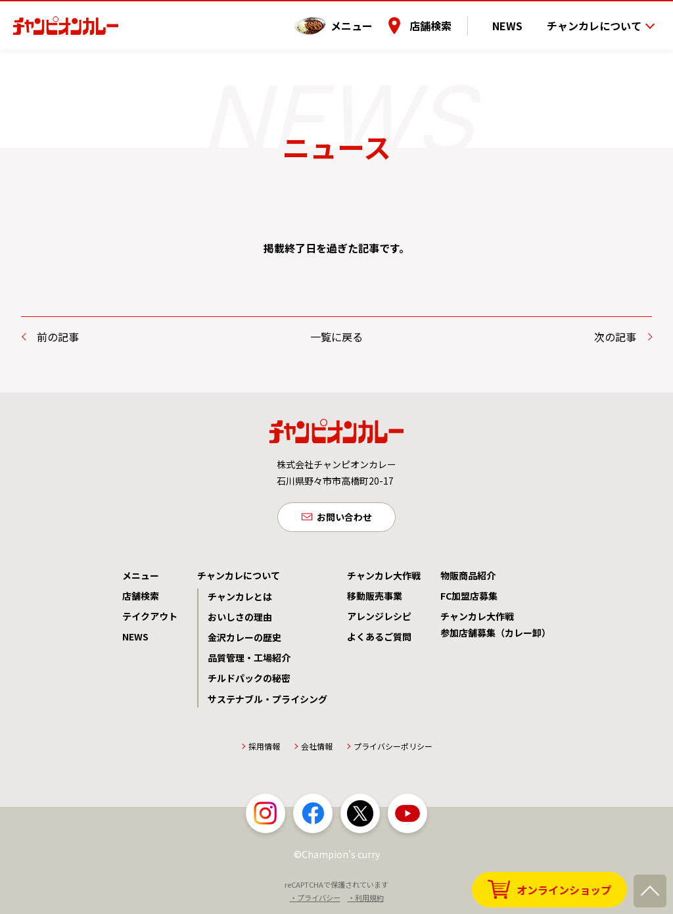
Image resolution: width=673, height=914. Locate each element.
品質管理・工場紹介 (249, 660)
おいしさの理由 (240, 619)
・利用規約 (366, 900)
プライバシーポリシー (393, 748)
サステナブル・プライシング (267, 701)
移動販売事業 (374, 597)
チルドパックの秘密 (249, 680)
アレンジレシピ (379, 618)
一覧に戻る (336, 337)
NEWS (516, 19)
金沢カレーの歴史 (244, 639)
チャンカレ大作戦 (384, 577)
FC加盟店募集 (469, 597)
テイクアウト (149, 618)
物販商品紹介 (468, 577)
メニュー (369, 19)
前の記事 (58, 337)
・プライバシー (315, 900)
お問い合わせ (344, 518)
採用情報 (264, 748)
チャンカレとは (240, 598)
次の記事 (615, 337)
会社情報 (317, 748)
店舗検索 (448, 19)
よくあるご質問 (379, 639)
